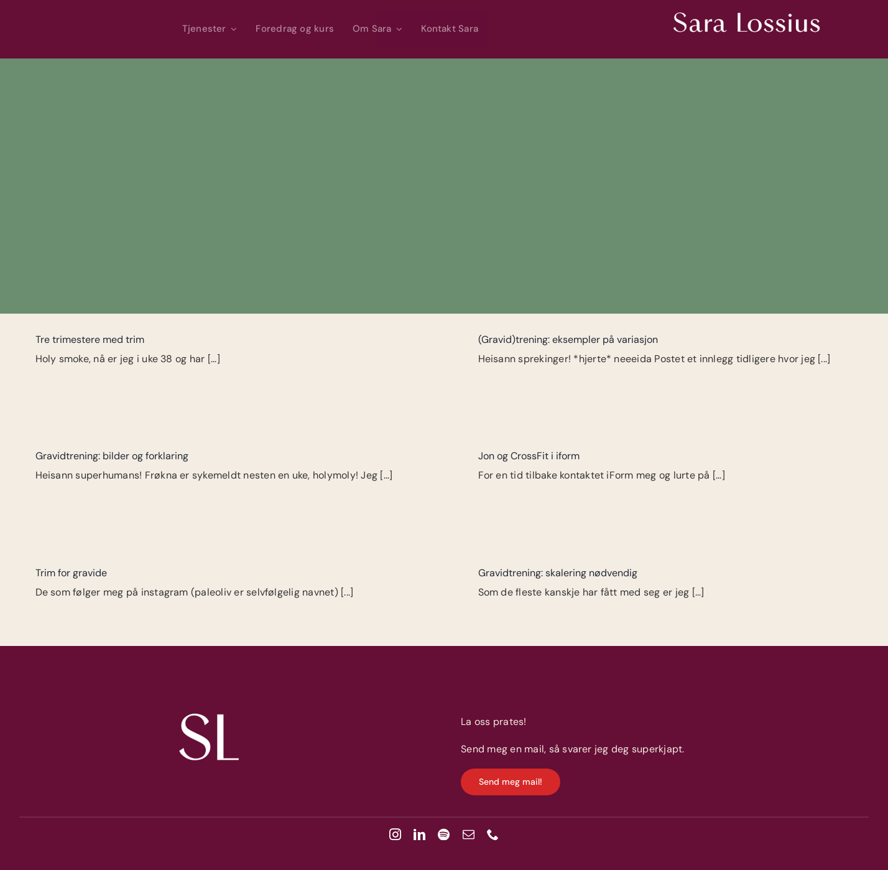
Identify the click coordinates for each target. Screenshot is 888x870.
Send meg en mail (502, 748)
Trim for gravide (71, 572)
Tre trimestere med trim (89, 339)
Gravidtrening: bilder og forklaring (111, 455)
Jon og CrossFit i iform (529, 455)
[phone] (493, 834)
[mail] (468, 834)
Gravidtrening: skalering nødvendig (557, 572)
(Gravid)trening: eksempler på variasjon (568, 339)
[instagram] (395, 834)
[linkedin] (419, 834)
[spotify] (444, 834)
